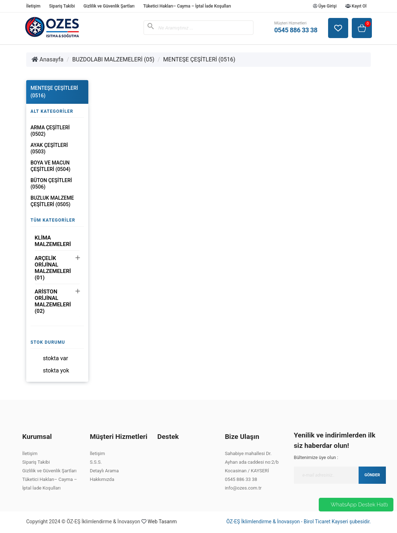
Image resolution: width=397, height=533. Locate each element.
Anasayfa (48, 59)
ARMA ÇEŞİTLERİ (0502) (50, 131)
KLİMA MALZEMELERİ (53, 241)
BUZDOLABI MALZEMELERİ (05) (113, 59)
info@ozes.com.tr (243, 488)
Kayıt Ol (355, 6)
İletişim (33, 6)
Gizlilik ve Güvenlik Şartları (108, 6)
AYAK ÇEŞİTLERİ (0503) (49, 148)
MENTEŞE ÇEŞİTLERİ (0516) (199, 59)
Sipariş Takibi (62, 6)
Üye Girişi (325, 6)
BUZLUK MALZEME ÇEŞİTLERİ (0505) (52, 201)
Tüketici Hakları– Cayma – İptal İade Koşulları (187, 6)
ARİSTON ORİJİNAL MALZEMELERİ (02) (53, 301)
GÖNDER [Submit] (372, 475)
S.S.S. (96, 462)
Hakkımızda (102, 479)
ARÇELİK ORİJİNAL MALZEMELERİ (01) (53, 268)
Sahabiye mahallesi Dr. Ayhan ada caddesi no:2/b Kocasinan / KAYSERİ (252, 462)
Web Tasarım (162, 521)
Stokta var (55, 358)
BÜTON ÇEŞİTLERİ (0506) (51, 183)
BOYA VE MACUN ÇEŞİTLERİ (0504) (50, 166)
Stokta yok (56, 370)
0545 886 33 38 (241, 479)
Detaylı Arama (104, 470)
